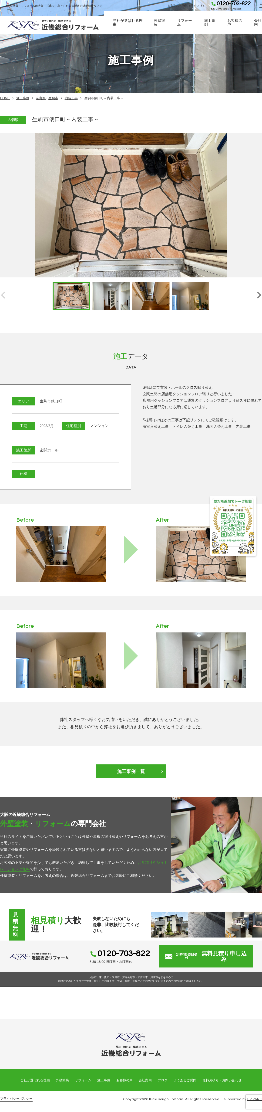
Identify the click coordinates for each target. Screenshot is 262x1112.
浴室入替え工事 (156, 426)
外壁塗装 (160, 23)
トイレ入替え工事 (187, 426)
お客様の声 (235, 23)
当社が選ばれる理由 (129, 23)
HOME (5, 98)
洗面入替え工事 (219, 426)
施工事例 (210, 23)
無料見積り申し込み (206, 956)
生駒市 (53, 98)
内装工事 (71, 98)
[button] (259, 296)
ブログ (163, 1080)
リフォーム (185, 23)
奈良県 (41, 98)
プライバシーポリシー (16, 1098)
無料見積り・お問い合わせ (222, 1080)
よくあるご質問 (185, 1080)
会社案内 (145, 1080)
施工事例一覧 (131, 771)
